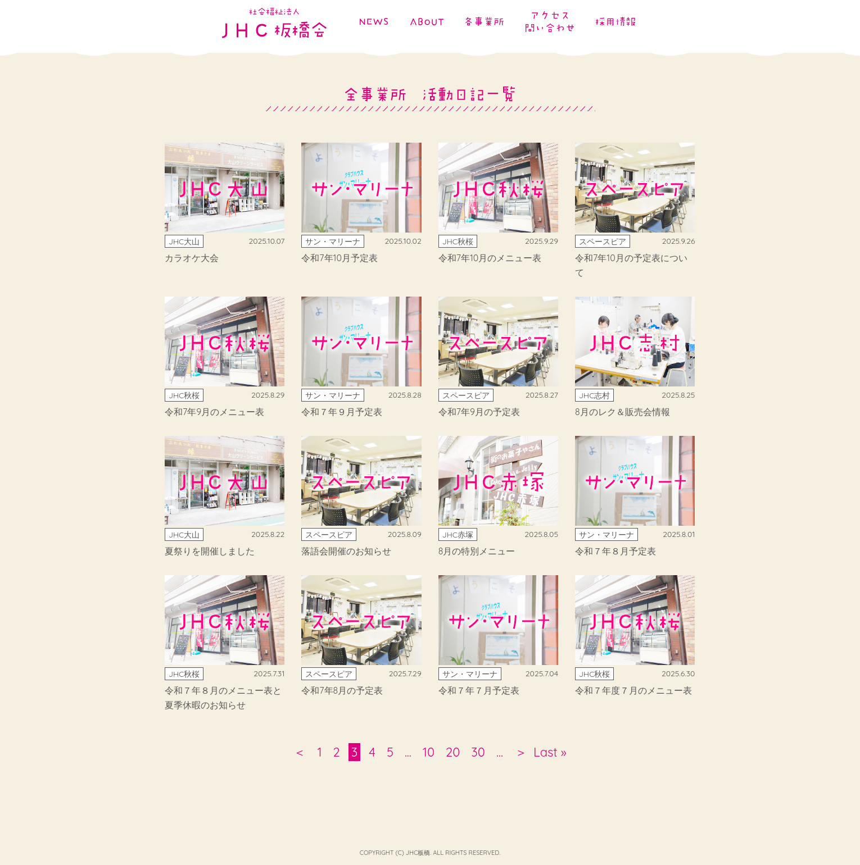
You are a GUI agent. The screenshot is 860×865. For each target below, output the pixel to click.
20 (453, 752)
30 (478, 752)
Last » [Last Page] (550, 752)
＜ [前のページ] (299, 752)
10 (428, 752)
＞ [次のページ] (518, 752)
